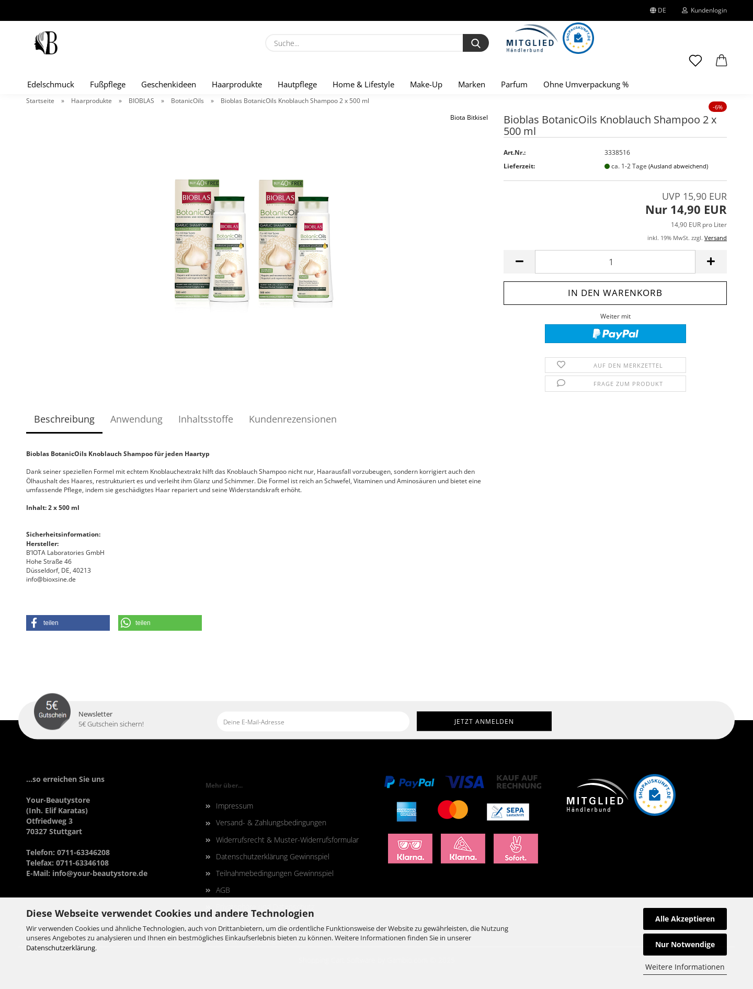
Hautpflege (297, 84)
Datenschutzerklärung (60, 947)
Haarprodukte (237, 84)
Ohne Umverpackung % (586, 84)
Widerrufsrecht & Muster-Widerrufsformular (287, 840)
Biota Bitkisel (469, 117)
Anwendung (136, 419)
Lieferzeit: (519, 166)
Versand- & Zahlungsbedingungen (271, 822)
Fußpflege (108, 84)
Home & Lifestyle (363, 84)
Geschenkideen (168, 84)
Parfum (514, 84)
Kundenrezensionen (293, 419)
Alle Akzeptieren (685, 919)
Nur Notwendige (685, 944)
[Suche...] (476, 43)
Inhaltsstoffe (205, 419)
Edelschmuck (50, 84)
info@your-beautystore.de (99, 873)
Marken (471, 84)
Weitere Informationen (685, 967)
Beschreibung (64, 419)
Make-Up (426, 84)
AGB (223, 890)
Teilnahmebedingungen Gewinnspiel (275, 873)
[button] (722, 65)
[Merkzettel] (695, 65)
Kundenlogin (704, 10)
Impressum (234, 806)
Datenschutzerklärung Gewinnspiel (272, 856)
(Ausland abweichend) (678, 166)
